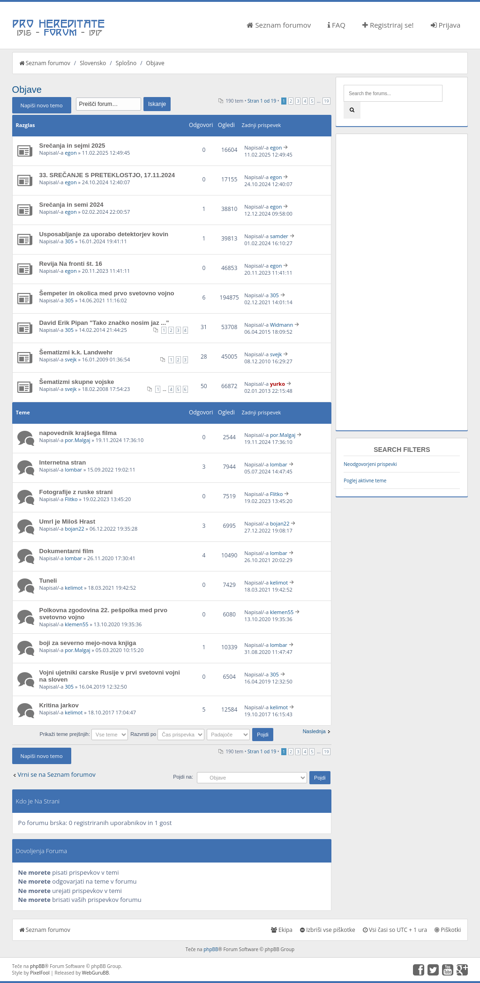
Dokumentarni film (66, 551)
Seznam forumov (279, 25)
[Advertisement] (402, 282)
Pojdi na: (183, 777)
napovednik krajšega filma (78, 432)
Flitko (71, 499)
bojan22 (74, 528)
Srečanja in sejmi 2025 (72, 145)
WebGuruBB (95, 972)
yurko (277, 383)
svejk (70, 359)
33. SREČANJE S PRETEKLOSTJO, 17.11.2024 (107, 175)
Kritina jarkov (59, 705)
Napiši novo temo (42, 105)
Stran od (262, 101)
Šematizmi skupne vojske (76, 381)
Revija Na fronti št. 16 (70, 263)
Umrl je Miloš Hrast (67, 521)
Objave (155, 63)
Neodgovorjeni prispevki (370, 464)
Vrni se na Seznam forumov (57, 774)
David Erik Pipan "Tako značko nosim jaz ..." (104, 322)
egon (71, 152)
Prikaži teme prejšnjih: (83, 734)
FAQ (336, 25)
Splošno (126, 63)
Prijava (446, 25)
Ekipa (281, 930)
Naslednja (314, 731)
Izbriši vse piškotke (327, 930)
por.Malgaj (77, 439)
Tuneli (48, 580)
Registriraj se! (388, 25)
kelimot (73, 587)
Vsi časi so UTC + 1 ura (395, 930)
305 (69, 241)
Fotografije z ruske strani (76, 491)
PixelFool (40, 972)
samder (279, 236)
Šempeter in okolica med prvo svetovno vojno (106, 293)
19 (326, 101)
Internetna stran (62, 462)
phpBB (210, 949)
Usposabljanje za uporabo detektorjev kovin (104, 234)
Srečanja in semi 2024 (71, 204)
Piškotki (448, 930)
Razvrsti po (167, 734)
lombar (73, 469)
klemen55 (76, 624)
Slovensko (93, 63)
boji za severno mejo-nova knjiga (87, 642)
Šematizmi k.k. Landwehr (76, 352)
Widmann (281, 324)
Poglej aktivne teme (365, 480)
